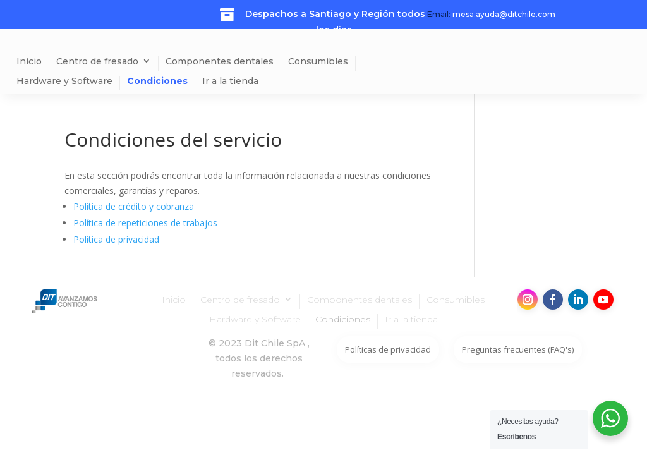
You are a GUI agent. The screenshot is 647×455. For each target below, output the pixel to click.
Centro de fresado (97, 61)
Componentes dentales (220, 61)
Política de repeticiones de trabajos (145, 223)
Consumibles (318, 61)
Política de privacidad (116, 239)
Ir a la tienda (230, 81)
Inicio (29, 61)
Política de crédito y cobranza (133, 206)
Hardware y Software (64, 81)
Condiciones (157, 81)
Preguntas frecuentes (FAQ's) (518, 349)
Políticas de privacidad (388, 349)
